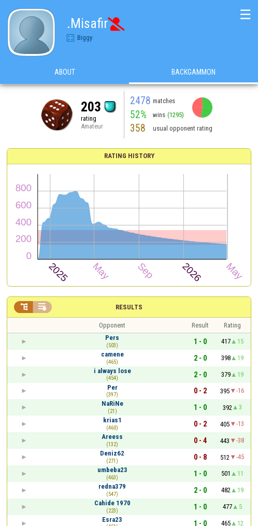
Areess (112, 436)
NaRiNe (112, 403)
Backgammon (193, 72)
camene (112, 354)
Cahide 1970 (112, 503)
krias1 (112, 420)
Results (129, 307)
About (64, 72)
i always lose (112, 371)
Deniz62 (112, 453)
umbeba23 (112, 470)
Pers (112, 338)
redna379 (112, 486)
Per (112, 387)
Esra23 (112, 519)
